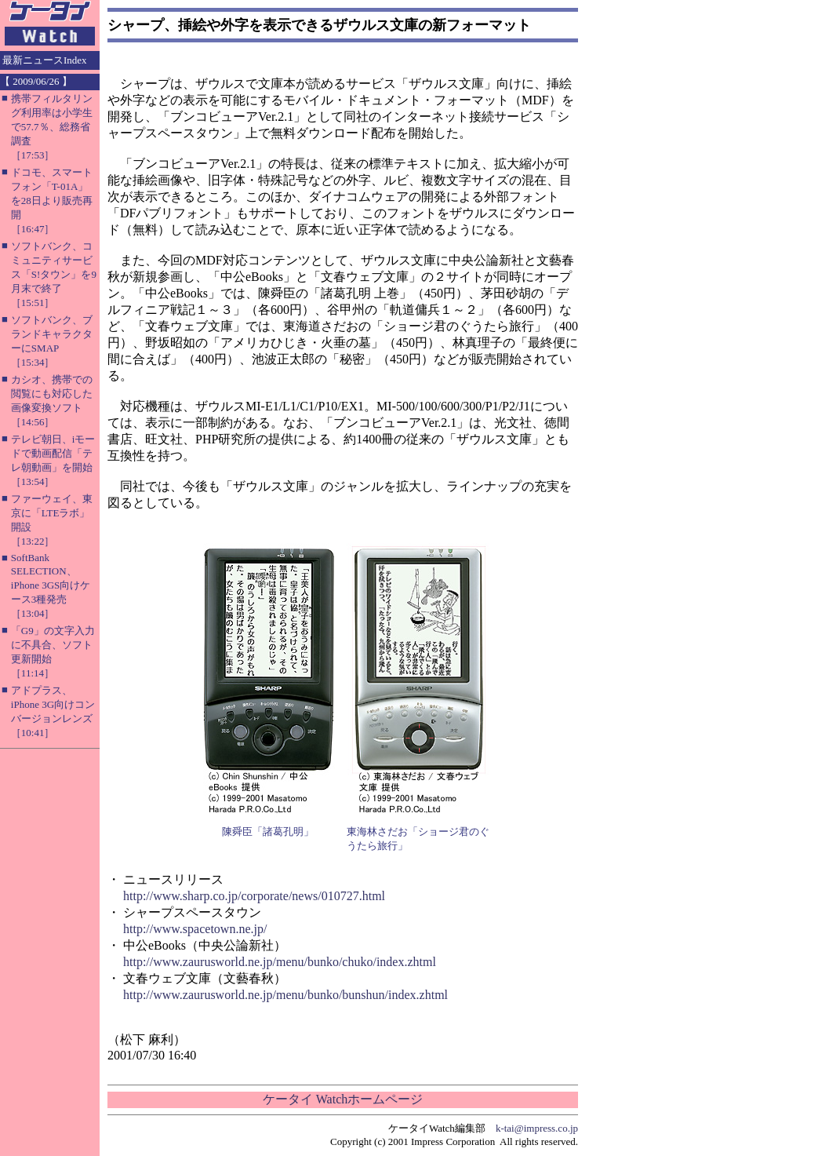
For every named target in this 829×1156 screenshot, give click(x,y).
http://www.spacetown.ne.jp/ (195, 928)
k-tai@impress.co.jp (537, 1128)
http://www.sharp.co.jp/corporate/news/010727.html (254, 896)
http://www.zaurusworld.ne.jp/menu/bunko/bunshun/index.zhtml (285, 994)
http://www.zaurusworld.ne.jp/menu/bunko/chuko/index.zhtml (279, 961)
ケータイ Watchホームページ (343, 1099)
